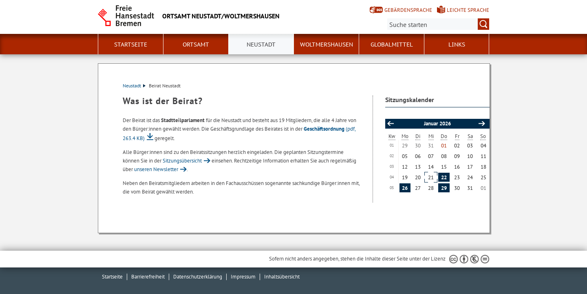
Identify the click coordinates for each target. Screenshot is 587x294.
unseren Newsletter (156, 169)
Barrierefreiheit (148, 276)
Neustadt (134, 85)
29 (444, 188)
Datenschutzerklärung (197, 276)
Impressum (243, 276)
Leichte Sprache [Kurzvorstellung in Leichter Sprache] (468, 10)
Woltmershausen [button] (326, 44)
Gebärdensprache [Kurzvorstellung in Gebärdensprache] (408, 10)
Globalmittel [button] (392, 44)
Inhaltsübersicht (282, 276)
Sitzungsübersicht (182, 160)
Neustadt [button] (261, 44)
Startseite (130, 44)
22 (444, 177)
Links (456, 44)
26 (405, 188)
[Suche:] (438, 24)
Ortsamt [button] (196, 44)
